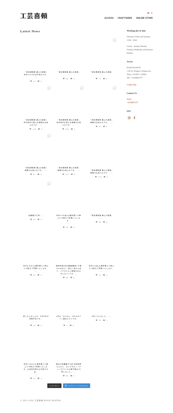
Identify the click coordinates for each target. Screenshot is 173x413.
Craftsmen (125, 17)
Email (129, 99)
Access (109, 17)
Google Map (131, 85)
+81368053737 (132, 102)
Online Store (144, 17)
